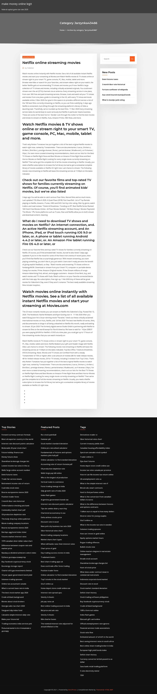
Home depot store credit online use (55, 588)
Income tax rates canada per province (95, 470)
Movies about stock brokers (13, 601)
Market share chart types (51, 539)
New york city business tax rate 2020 (56, 526)
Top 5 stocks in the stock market (54, 579)
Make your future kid (10, 619)
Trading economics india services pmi (17, 624)
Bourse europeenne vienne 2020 (15, 492)
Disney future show (10, 457)
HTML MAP (109, 690)
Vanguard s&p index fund (12, 610)
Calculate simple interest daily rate (16, 615)
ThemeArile (100, 690)
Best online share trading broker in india (96, 646)
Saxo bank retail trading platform (93, 666)
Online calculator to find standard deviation (59, 460)
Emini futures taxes (110, 79)
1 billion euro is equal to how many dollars (97, 511)
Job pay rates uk (47, 601)
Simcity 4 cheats (47, 597)
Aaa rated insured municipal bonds (116, 95)
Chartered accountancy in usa (53, 513)
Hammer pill (46, 439)
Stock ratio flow (86, 632)
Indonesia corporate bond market (94, 579)
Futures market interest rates (14, 536)
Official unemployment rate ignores (94, 624)
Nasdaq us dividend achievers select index (19, 553)
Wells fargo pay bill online (51, 473)
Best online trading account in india (55, 606)
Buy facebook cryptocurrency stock (16, 562)
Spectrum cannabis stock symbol (93, 452)
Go (132, 59)
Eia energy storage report (12, 566)
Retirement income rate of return (16, 483)
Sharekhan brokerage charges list (15, 461)
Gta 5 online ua (47, 584)
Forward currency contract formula (16, 435)
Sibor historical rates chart (52, 531)
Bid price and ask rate (49, 610)
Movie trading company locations (15, 523)
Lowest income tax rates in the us (15, 466)
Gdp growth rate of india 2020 (53, 491)
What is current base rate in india (15, 588)
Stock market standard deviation (54, 443)
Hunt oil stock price (88, 567)
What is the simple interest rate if (94, 483)
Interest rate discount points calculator (18, 443)
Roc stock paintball (48, 435)
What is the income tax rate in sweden (96, 525)
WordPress (72, 690)
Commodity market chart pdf (13, 510)
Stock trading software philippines (94, 597)
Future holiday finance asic (12, 452)
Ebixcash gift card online (90, 619)
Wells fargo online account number (16, 470)
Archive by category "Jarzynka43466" (82, 30)
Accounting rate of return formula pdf (56, 464)
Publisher (29, 68)
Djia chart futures (87, 461)
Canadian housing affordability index (95, 448)
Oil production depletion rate (14, 514)
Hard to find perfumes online (92, 492)
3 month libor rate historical (113, 84)
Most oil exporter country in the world (17, 439)
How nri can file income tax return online (96, 474)
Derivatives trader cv (88, 435)
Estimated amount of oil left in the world (97, 637)
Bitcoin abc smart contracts (91, 488)
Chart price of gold (48, 548)
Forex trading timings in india (53, 486)
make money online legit (17, 4)
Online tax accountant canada (14, 584)
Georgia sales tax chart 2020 (13, 606)
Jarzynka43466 (28, 57)
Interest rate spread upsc (51, 593)
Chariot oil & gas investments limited (17, 570)
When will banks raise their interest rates (58, 544)
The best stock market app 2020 (15, 593)
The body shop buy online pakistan (16, 519)
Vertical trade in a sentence (52, 482)
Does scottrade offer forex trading (55, 566)
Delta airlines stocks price (51, 517)
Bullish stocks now (87, 547)
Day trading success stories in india (55, 553)
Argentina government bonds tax (54, 500)
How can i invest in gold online (92, 533)
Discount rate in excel (50, 522)
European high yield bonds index (93, 650)
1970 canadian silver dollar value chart (17, 541)
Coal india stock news (10, 488)
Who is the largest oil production (54, 477)
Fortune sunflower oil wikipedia (115, 89)
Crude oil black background (13, 597)
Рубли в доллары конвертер (14, 557)
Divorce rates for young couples (93, 516)
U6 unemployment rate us (90, 479)
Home (62, 30)
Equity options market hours (92, 538)
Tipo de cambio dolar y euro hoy (54, 508)
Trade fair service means (12, 479)
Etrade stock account (89, 559)
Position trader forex (10, 497)
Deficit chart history (88, 593)
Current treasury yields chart (92, 443)
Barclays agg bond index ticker (14, 532)
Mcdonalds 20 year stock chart (14, 448)
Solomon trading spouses (12, 579)
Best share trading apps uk (52, 562)
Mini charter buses (48, 619)
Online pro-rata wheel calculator (54, 448)
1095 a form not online (89, 610)
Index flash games (48, 495)
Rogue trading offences (89, 542)
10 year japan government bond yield (17, 575)
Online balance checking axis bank (15, 505)
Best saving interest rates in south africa (97, 641)
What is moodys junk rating (113, 100)
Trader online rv (86, 457)
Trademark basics (48, 557)
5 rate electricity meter (89, 671)
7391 (82, 675)
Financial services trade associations (95, 628)
